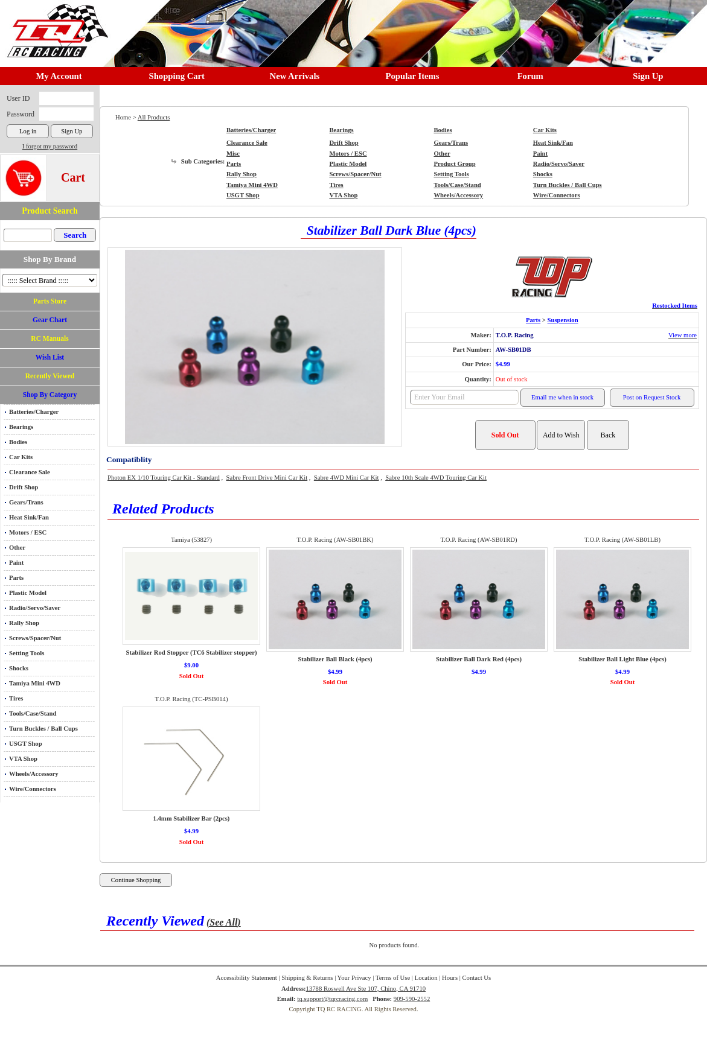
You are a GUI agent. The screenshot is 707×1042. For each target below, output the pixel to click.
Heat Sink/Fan (29, 517)
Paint (16, 562)
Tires (16, 698)
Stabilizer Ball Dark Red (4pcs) (479, 659)
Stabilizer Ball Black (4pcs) (335, 659)
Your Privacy (354, 977)
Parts (16, 577)
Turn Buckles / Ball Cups (43, 728)
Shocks (18, 668)
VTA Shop (23, 758)
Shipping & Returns (307, 977)
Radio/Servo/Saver (34, 608)
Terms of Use (393, 977)
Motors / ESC (27, 532)
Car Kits (21, 457)
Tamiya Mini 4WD (34, 683)
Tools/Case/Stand (32, 713)
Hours (450, 977)
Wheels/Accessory (34, 773)
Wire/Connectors (32, 789)
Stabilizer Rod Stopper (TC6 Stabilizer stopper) (191, 652)
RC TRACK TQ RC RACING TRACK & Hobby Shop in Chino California (54, 25)
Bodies (18, 442)
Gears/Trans (26, 502)
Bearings (21, 427)
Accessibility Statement (246, 977)
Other (17, 547)
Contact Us (476, 977)
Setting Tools (26, 653)
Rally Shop (24, 623)
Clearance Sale (29, 472)
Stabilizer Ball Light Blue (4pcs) (622, 659)
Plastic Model (27, 592)
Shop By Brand (50, 259)
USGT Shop (25, 743)
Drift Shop (23, 487)
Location (426, 977)
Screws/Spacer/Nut (35, 638)
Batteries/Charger (34, 411)
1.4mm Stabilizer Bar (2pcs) (191, 818)
